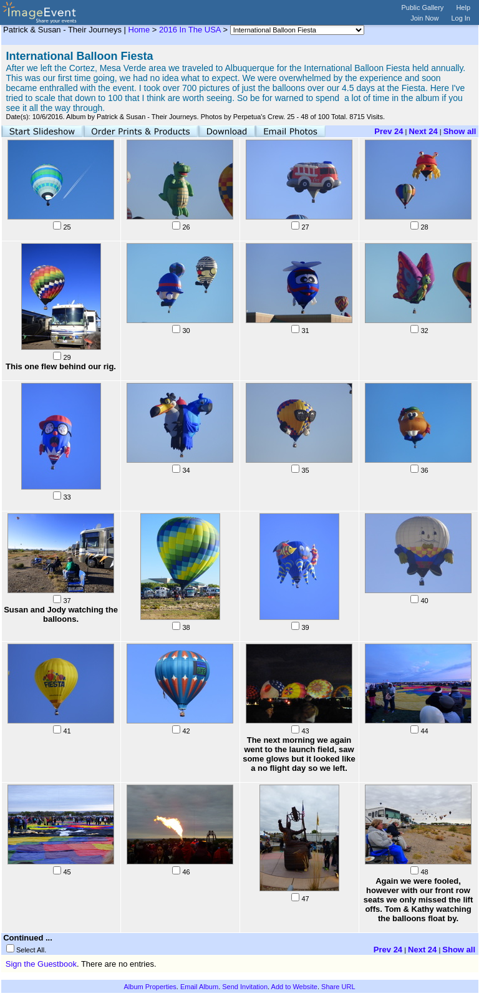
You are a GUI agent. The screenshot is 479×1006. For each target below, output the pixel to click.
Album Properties (149, 986)
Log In (460, 18)
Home (139, 29)
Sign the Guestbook (41, 964)
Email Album (199, 986)
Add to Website (294, 986)
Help (463, 7)
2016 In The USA (190, 29)
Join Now (424, 18)
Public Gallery (423, 7)
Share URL (338, 986)
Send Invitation (245, 986)
